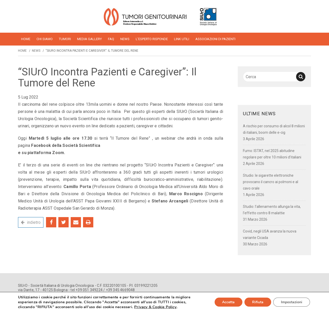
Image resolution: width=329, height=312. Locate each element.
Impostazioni (291, 302)
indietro (34, 222)
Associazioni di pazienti (215, 39)
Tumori (65, 39)
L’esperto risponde (152, 39)
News (125, 39)
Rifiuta (257, 302)
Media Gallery (89, 39)
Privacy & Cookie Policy (155, 307)
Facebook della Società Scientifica (65, 145)
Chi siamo (44, 39)
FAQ (111, 39)
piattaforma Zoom (46, 152)
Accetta (228, 302)
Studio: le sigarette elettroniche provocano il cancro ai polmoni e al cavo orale (270, 181)
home (25, 39)
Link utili (181, 39)
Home (22, 50)
